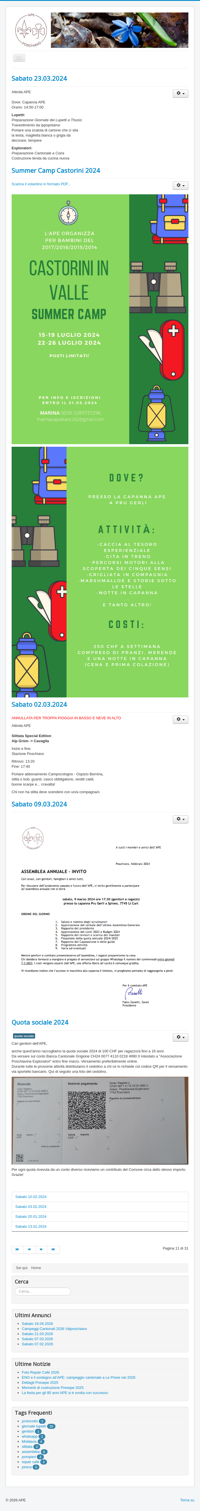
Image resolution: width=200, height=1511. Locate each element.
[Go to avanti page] (42, 1250)
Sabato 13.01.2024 (30, 1226)
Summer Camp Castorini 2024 (56, 170)
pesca (27, 1467)
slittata (27, 1446)
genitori (28, 1431)
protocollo (30, 1421)
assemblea (31, 1452)
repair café (30, 1462)
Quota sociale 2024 (40, 1022)
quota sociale (24, 1036)
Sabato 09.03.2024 (39, 804)
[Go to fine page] (54, 1250)
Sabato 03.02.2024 (30, 1206)
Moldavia (29, 1441)
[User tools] (180, 94)
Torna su (187, 1500)
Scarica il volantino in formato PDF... (41, 184)
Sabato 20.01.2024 (30, 1216)
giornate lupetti (34, 1426)
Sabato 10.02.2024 (30, 1197)
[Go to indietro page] (30, 1250)
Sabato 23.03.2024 (39, 78)
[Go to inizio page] (18, 1250)
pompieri (29, 1457)
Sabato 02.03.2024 (39, 704)
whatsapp (30, 1436)
